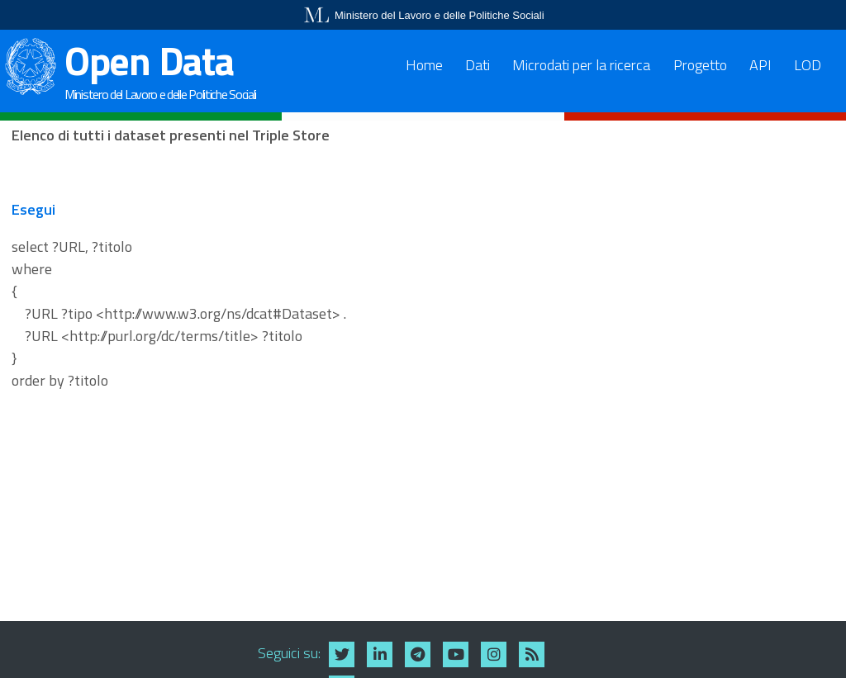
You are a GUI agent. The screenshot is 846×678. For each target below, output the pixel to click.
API (760, 65)
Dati (477, 65)
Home (424, 65)
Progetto (700, 65)
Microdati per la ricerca (581, 65)
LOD (807, 65)
